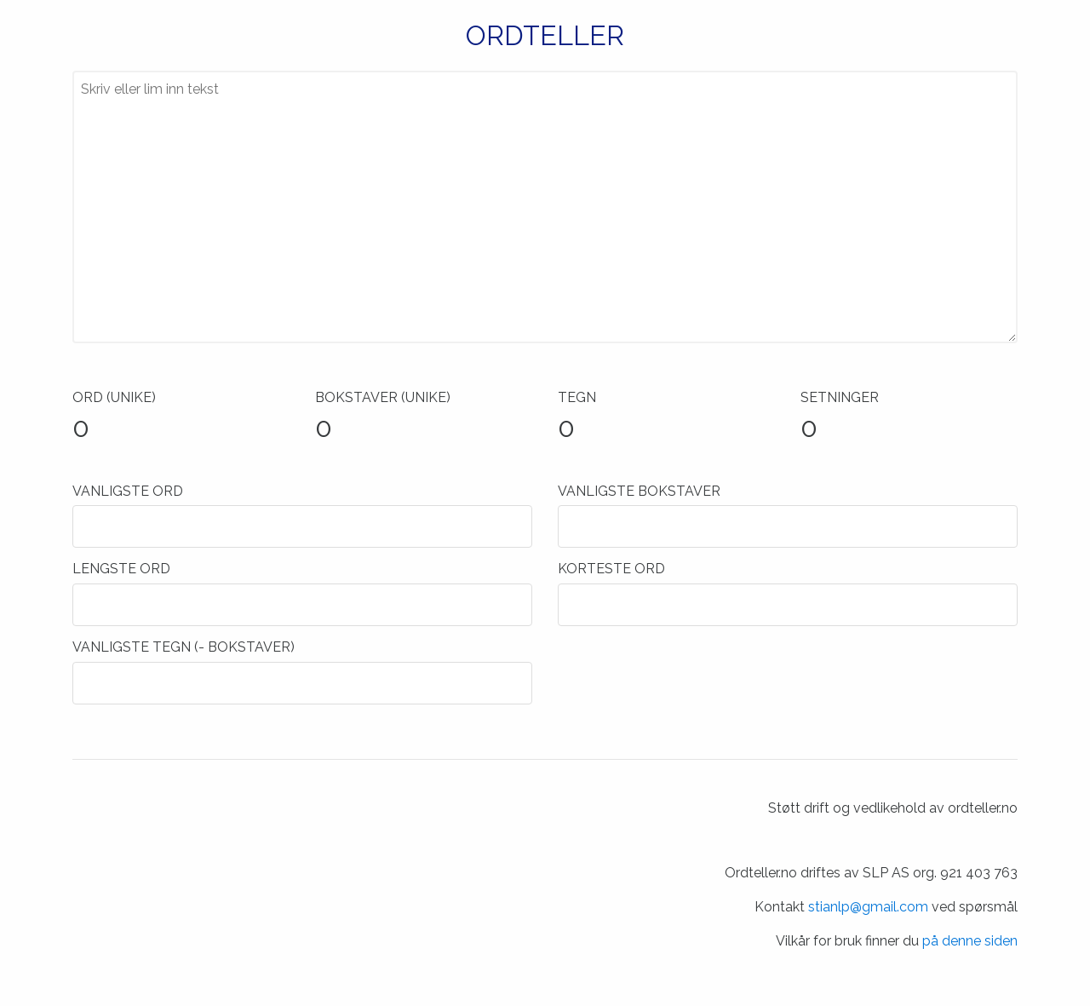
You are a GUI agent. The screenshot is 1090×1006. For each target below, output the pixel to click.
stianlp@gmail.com (868, 907)
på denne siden (970, 941)
